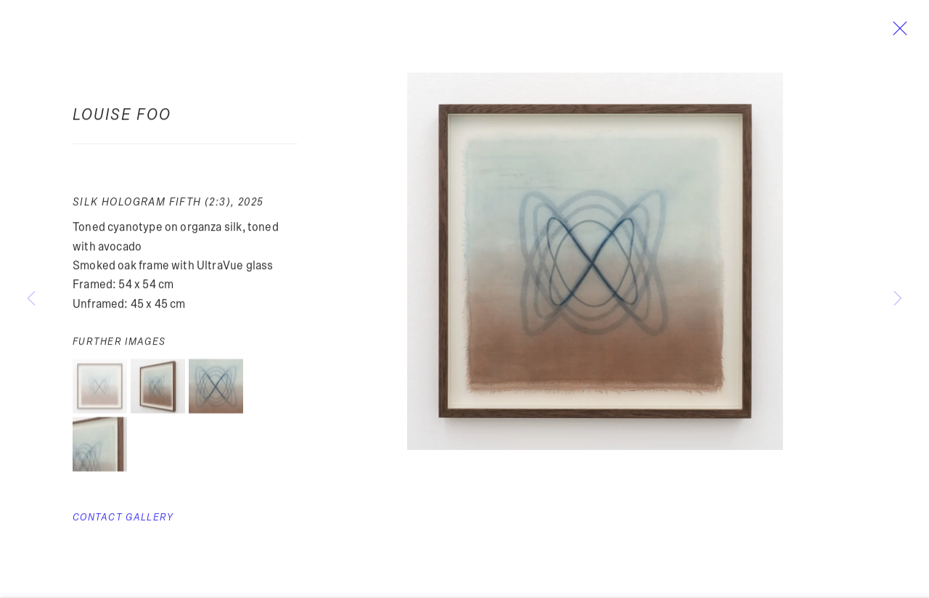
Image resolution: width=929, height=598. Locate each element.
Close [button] (897, 33)
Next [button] (898, 299)
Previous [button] (31, 299)
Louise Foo (122, 118)
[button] (100, 390)
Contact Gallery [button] (123, 521)
